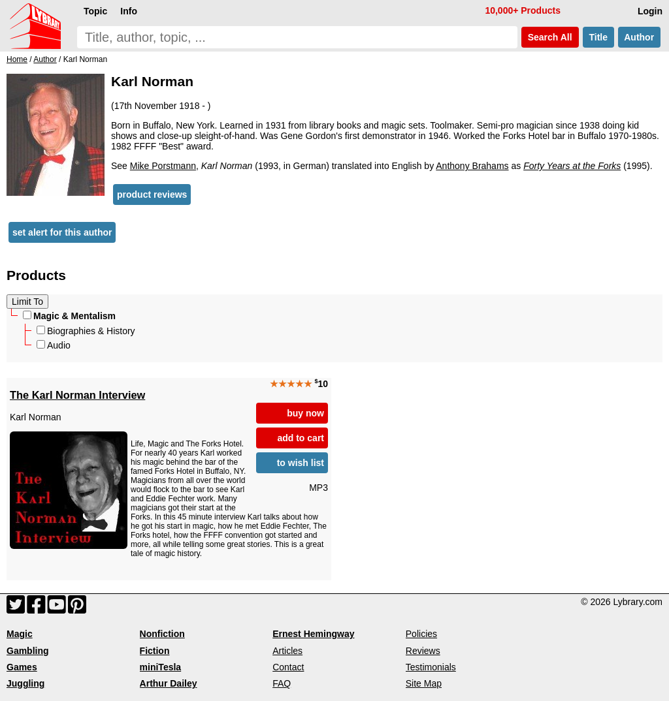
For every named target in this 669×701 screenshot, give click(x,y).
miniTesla (161, 667)
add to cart (300, 438)
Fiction (155, 651)
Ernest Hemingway (313, 634)
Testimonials (431, 667)
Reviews (423, 651)
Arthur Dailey (168, 683)
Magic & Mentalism (69, 316)
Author (639, 37)
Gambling (28, 651)
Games (22, 667)
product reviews (152, 194)
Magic (20, 634)
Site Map (424, 683)
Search (550, 37)
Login (650, 11)
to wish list (300, 463)
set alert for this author (62, 232)
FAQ (281, 683)
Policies (421, 634)
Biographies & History (86, 331)
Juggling (25, 683)
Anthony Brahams (472, 166)
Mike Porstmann (163, 166)
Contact (288, 667)
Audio (54, 345)
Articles (287, 651)
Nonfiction (162, 634)
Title (598, 37)
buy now (305, 413)
